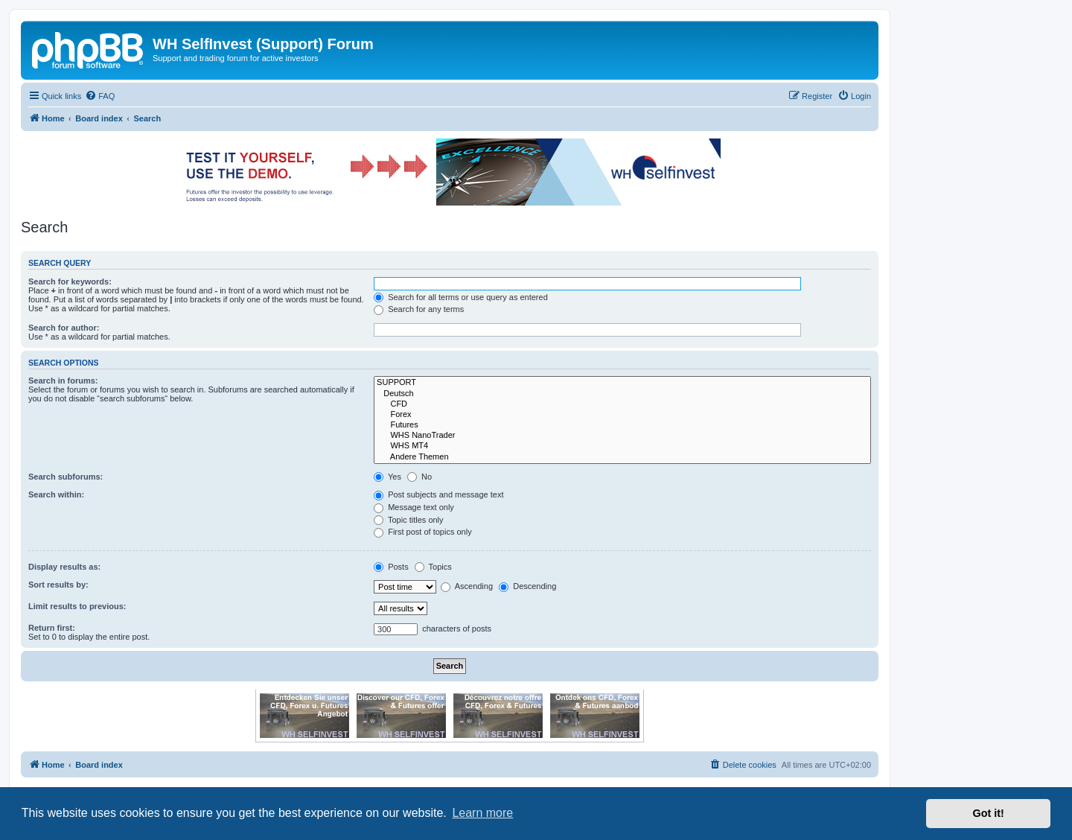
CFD (622, 404)
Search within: (56, 494)
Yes (387, 476)
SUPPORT (622, 383)
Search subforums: (65, 476)
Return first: (51, 627)
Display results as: (64, 566)
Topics (433, 566)
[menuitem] (100, 96)
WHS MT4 (622, 446)
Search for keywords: (70, 281)
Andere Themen (622, 457)
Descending (527, 586)
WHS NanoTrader (622, 435)
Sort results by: (58, 584)
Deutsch (622, 394)
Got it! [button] (988, 813)
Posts (391, 566)
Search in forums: (63, 380)
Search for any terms (419, 309)
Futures (622, 425)
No (419, 476)
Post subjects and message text (438, 494)
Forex (622, 415)
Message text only (414, 507)
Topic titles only (408, 519)
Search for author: (63, 327)
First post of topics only (423, 531)
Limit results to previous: (77, 606)
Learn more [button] (482, 812)
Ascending (467, 586)
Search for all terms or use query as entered (461, 297)
